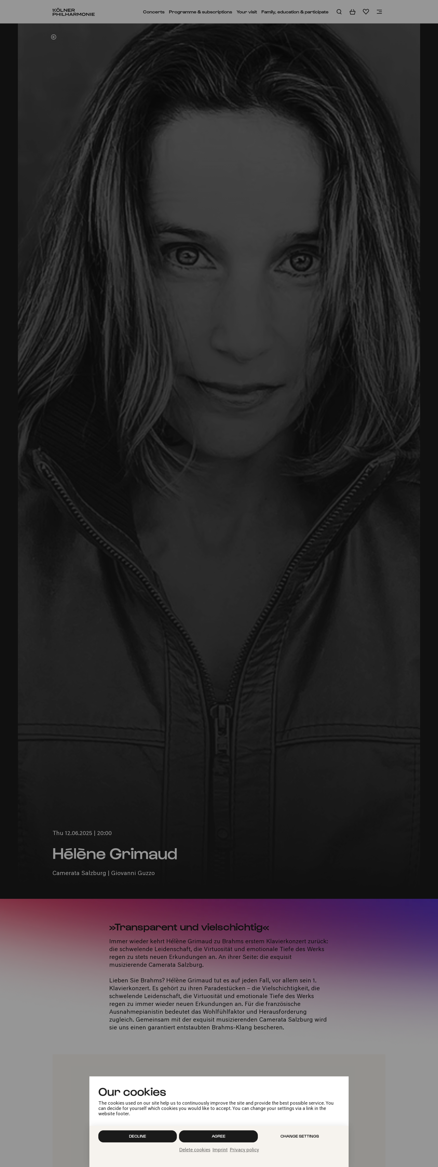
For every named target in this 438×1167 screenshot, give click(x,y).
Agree (218, 1136)
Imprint (220, 1150)
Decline (137, 1136)
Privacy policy (244, 1150)
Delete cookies (194, 1150)
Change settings (299, 1136)
